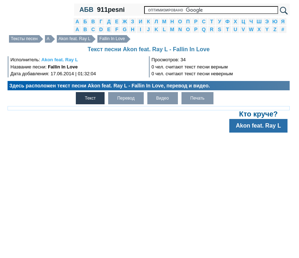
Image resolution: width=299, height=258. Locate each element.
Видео (162, 98)
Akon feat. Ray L (75, 38)
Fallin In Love (112, 38)
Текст (90, 98)
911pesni (111, 9)
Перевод (125, 98)
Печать (197, 98)
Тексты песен (24, 38)
